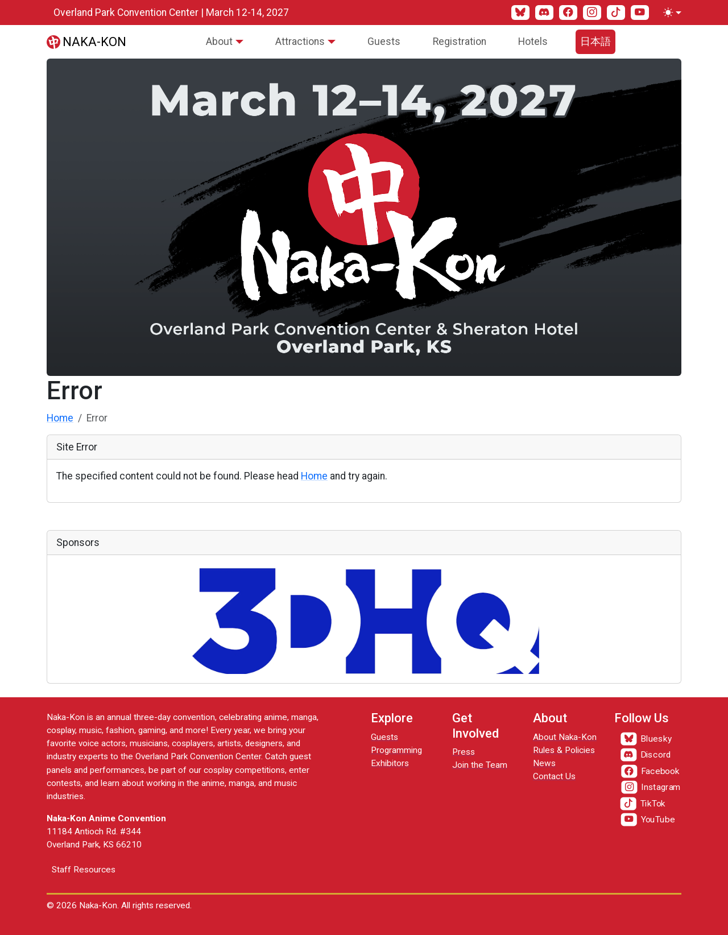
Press (463, 752)
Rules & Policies (564, 750)
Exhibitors (390, 763)
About (219, 41)
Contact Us (554, 776)
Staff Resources (83, 869)
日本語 (595, 41)
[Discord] (544, 12)
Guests (383, 41)
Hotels (533, 41)
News (544, 763)
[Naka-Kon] (86, 41)
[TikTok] (616, 12)
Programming (396, 750)
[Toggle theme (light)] (670, 12)
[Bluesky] (520, 12)
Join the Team (479, 765)
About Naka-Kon (565, 737)
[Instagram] (592, 12)
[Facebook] (568, 12)
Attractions (300, 41)
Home (60, 418)
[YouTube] (640, 12)
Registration (459, 41)
